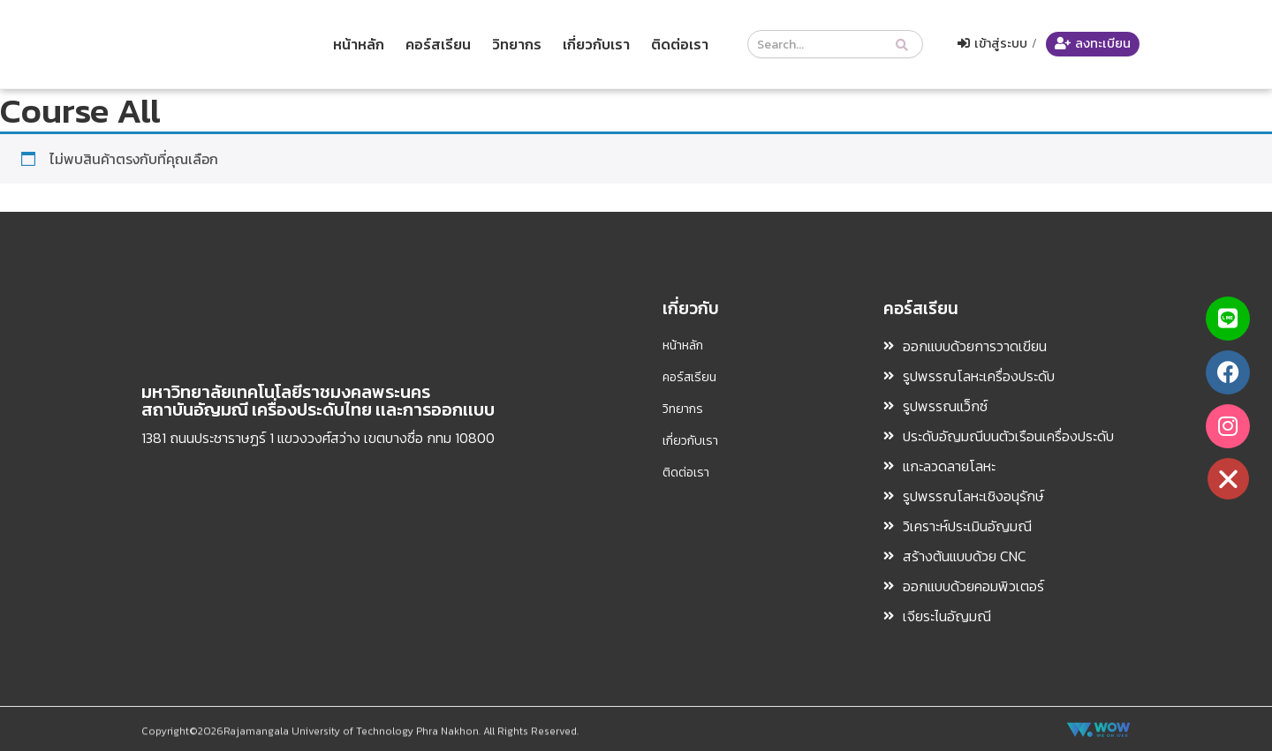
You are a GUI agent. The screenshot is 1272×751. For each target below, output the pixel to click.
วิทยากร (516, 44)
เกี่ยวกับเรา (596, 44)
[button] (1232, 478)
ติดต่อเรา (679, 44)
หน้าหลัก (358, 44)
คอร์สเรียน (438, 44)
